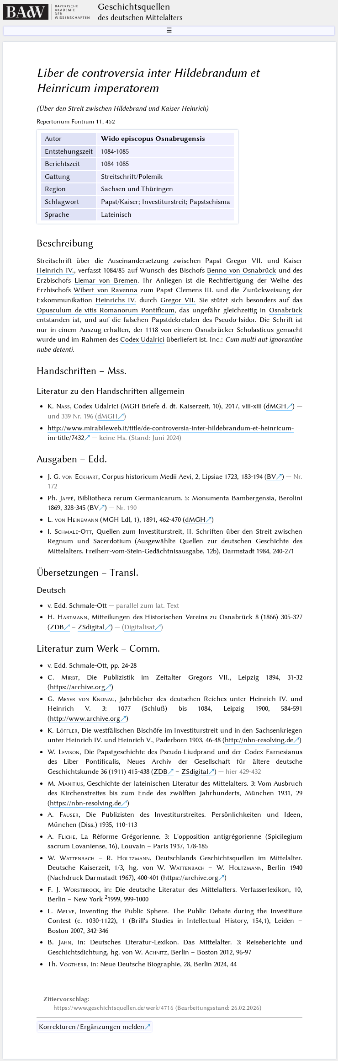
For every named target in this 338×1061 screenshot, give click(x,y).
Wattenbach (77, 858)
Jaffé (67, 498)
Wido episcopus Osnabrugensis (153, 138)
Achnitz (156, 952)
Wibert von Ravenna (105, 290)
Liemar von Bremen (105, 280)
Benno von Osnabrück (241, 270)
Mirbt (69, 677)
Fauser (69, 814)
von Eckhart (80, 476)
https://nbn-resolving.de (85, 803)
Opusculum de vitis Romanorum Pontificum (105, 310)
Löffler (67, 730)
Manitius (70, 783)
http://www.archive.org (85, 718)
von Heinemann (76, 519)
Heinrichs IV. (115, 300)
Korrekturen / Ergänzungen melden (91, 1027)
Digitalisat (139, 627)
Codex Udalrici (142, 339)
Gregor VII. (244, 261)
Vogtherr (73, 964)
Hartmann (72, 617)
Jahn (64, 942)
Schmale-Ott (73, 531)
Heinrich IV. (55, 270)
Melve (65, 911)
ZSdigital (91, 627)
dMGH (276, 406)
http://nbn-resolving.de (259, 740)
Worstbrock (81, 889)
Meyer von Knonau (86, 699)
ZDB (57, 627)
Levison (68, 752)
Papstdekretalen (176, 320)
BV (271, 476)
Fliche (66, 836)
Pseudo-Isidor (235, 320)
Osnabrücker (214, 330)
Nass (63, 406)
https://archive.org (77, 687)
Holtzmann (133, 858)
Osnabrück (285, 310)
